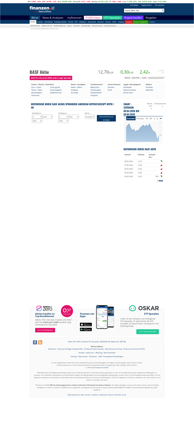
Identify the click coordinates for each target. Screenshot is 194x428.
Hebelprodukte (60, 22)
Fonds (70, 22)
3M (150, 118)
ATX (29, 2)
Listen (69, 25)
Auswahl (131, 118)
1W (146, 118)
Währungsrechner (74, 395)
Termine (76, 25)
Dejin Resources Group (114, 349)
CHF (139, 2)
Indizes (40, 22)
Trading (121, 22)
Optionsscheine (129, 90)
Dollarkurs (95, 395)
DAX (43, 2)
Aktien (33, 22)
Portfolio (149, 87)
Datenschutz (83, 356)
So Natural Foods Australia (94, 349)
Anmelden (134, 5)
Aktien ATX (72, 341)
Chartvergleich (56, 90)
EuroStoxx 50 (86, 341)
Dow (59, 2)
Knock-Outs (128, 92)
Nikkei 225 (115, 341)
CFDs (114, 22)
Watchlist (149, 90)
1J (154, 118)
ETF (76, 22)
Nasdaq (94, 2)
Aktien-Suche (47, 25)
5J (160, 118)
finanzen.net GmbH (101, 368)
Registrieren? (146, 5)
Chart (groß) (55, 87)
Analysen (74, 90)
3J (157, 118)
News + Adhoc (76, 87)
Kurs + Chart (36, 87)
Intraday (140, 118)
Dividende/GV (96, 92)
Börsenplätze (36, 92)
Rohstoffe (92, 22)
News (82, 395)
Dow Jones (95, 341)
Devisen (100, 22)
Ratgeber (151, 17)
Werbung (99, 353)
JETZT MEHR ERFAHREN (147, 332)
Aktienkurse (35, 25)
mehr (161, 180)
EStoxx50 (76, 2)
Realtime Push (56, 92)
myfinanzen (74, 17)
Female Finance (110, 25)
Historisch (35, 95)
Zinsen (108, 22)
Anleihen (82, 22)
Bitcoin (111, 395)
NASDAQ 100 (105, 341)
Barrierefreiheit (109, 353)
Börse (35, 17)
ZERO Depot (94, 17)
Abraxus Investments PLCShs (134, 349)
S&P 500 (122, 341)
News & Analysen (52, 17)
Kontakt (81, 353)
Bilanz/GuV (95, 87)
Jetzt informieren (45, 330)
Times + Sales (36, 90)
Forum (152, 22)
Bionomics (52, 349)
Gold (155, 2)
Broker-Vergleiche (141, 22)
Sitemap (74, 356)
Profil (110, 90)
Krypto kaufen (133, 17)
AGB (100, 356)
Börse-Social (97, 25)
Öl (110, 2)
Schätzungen (96, 90)
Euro (124, 2)
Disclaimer (93, 356)
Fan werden (159, 5)
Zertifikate (48, 22)
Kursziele (74, 92)
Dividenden (86, 25)
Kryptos (129, 22)
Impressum (90, 353)
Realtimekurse (59, 25)
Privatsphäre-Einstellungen (113, 356)
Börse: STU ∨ (149, 106)
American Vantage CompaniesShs (70, 349)
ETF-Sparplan (112, 17)
